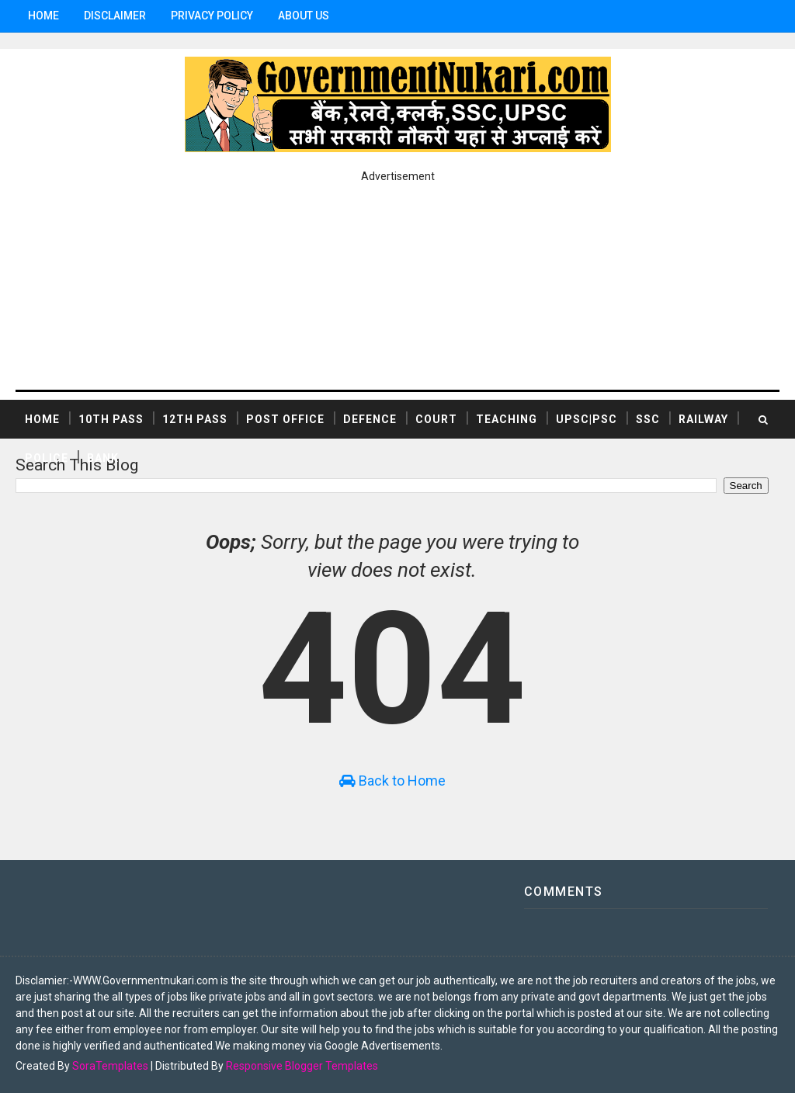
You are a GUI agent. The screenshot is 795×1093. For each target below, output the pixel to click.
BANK (103, 458)
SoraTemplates (110, 1066)
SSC (648, 419)
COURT (436, 419)
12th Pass (194, 419)
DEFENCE (370, 419)
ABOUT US (303, 15)
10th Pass (111, 419)
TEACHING (506, 419)
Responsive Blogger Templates (302, 1066)
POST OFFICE (285, 419)
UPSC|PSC (586, 419)
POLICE (46, 458)
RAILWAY (703, 419)
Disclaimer (115, 15)
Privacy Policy (212, 15)
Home (43, 15)
